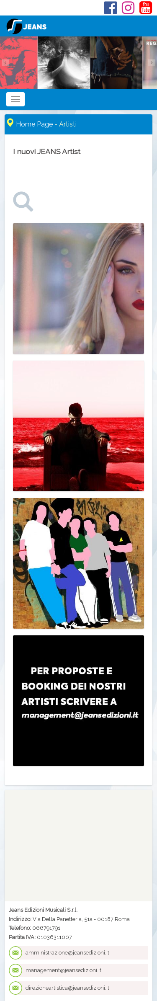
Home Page (34, 124)
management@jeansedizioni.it (63, 970)
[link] (23, 209)
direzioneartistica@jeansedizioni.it (67, 988)
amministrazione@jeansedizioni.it (67, 952)
